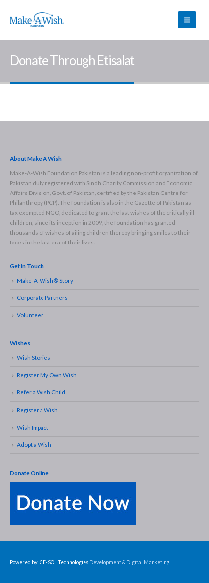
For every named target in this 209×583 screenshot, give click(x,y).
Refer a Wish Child (41, 392)
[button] (187, 19)
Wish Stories (33, 357)
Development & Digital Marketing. (129, 562)
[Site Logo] (37, 19)
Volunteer (30, 314)
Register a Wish (37, 409)
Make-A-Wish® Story (45, 280)
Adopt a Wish (34, 444)
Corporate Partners (42, 297)
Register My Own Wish (47, 374)
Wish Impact (32, 427)
